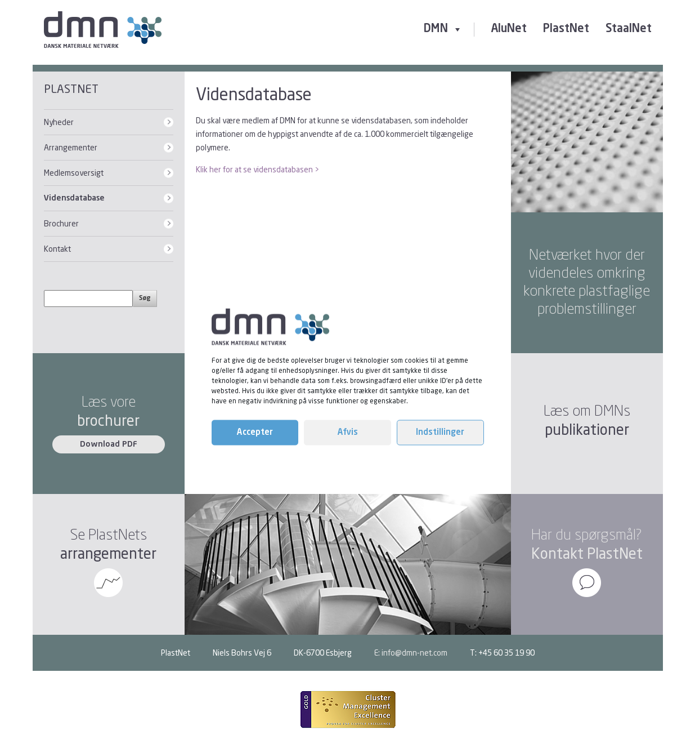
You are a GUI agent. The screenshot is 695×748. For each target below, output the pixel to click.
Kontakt (57, 248)
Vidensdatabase (74, 198)
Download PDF (108, 444)
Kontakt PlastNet (587, 553)
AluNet (509, 29)
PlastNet (566, 29)
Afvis (348, 432)
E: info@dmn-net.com (410, 652)
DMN (443, 29)
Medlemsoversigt (74, 172)
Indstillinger (440, 432)
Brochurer (61, 223)
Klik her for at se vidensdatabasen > (257, 169)
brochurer (108, 420)
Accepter (255, 432)
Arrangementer (70, 147)
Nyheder (59, 122)
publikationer (587, 429)
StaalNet (629, 29)
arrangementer (108, 553)
